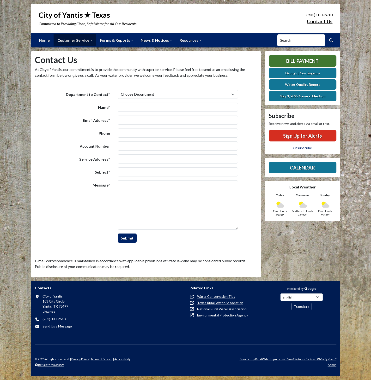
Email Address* (96, 120)
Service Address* (94, 159)
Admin (332, 365)
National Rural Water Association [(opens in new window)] (222, 309)
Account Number (95, 146)
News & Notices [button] (155, 40)
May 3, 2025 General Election (302, 96)
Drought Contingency (302, 73)
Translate (301, 306)
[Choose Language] (301, 297)
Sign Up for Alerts (302, 136)
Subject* (102, 172)
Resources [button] (189, 40)
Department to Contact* (88, 94)
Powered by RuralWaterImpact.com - (288, 359)
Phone (104, 133)
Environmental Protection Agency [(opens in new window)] (222, 315)
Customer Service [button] (73, 40)
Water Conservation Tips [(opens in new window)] (216, 296)
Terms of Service (101, 359)
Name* (104, 107)
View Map (49, 311)
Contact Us (320, 21)
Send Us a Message (57, 326)
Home (44, 40)
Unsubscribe (302, 148)
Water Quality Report (302, 84)
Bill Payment (302, 61)
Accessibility (122, 359)
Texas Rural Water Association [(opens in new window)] (220, 303)
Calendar (302, 167)
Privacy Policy (80, 359)
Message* (101, 185)
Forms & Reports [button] (115, 40)
